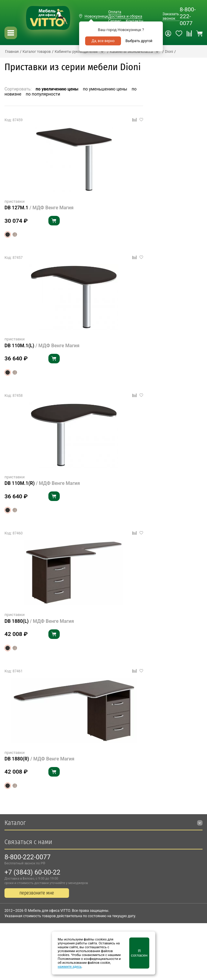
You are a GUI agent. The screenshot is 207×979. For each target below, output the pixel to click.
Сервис (114, 21)
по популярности (43, 94)
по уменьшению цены (105, 89)
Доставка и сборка (125, 16)
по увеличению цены (57, 89)
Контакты (134, 21)
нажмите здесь (70, 967)
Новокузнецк (96, 16)
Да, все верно (102, 41)
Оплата (114, 12)
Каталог (15, 823)
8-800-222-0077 (188, 16)
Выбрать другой (138, 41)
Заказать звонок (170, 16)
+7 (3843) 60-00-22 (32, 872)
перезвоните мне (36, 893)
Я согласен (139, 953)
